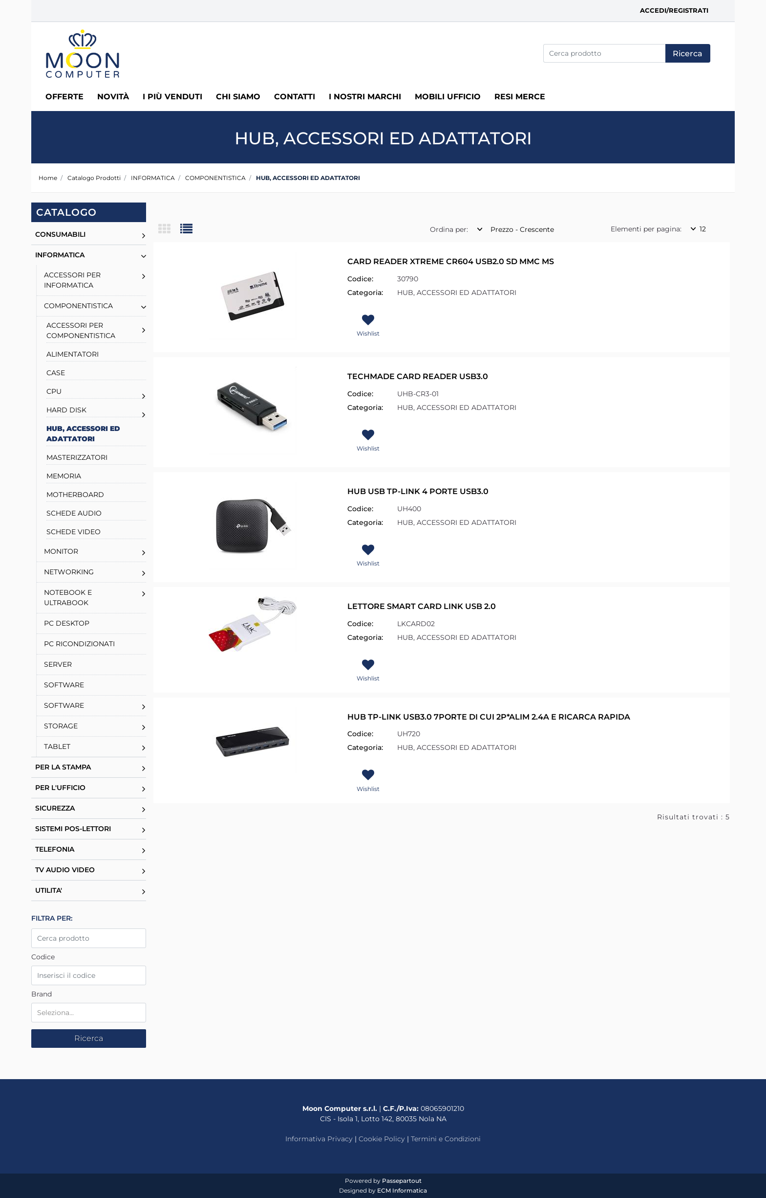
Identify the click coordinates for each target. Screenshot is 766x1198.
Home (48, 177)
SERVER (58, 664)
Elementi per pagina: (646, 229)
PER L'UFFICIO (60, 787)
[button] (687, 53)
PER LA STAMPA (63, 767)
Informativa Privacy (319, 1138)
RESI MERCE (519, 96)
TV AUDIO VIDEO (65, 869)
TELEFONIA (54, 849)
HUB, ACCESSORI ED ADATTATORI (308, 177)
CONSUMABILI (60, 234)
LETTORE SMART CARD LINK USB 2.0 (421, 606)
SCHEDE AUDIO (74, 513)
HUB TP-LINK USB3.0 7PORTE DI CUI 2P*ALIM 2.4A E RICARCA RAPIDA (488, 717)
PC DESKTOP (66, 623)
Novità (113, 96)
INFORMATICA (153, 177)
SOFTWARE (64, 684)
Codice (43, 956)
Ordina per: (449, 229)
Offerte (64, 96)
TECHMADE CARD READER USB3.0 (417, 376)
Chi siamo (238, 96)
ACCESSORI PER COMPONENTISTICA (80, 330)
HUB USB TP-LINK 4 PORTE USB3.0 (418, 491)
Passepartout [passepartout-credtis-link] (402, 1180)
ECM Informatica (402, 1190)
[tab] (169, 230)
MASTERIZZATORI (76, 457)
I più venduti (172, 96)
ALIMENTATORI (72, 354)
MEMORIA (63, 476)
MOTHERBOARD (75, 494)
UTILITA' (48, 890)
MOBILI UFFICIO (448, 96)
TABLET (57, 746)
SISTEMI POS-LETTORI (73, 828)
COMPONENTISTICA (215, 177)
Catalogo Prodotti (94, 177)
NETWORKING (69, 571)
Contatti (294, 96)
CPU (54, 391)
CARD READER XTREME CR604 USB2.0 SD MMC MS (450, 261)
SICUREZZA (55, 808)
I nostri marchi (365, 96)
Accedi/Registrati (674, 10)
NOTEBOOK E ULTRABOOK (68, 597)
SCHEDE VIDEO (73, 531)
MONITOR (61, 551)
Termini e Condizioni (446, 1138)
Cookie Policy (382, 1138)
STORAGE (61, 726)
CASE (55, 372)
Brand (41, 994)
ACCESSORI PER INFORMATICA (72, 280)
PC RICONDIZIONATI (79, 643)
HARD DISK (66, 410)
